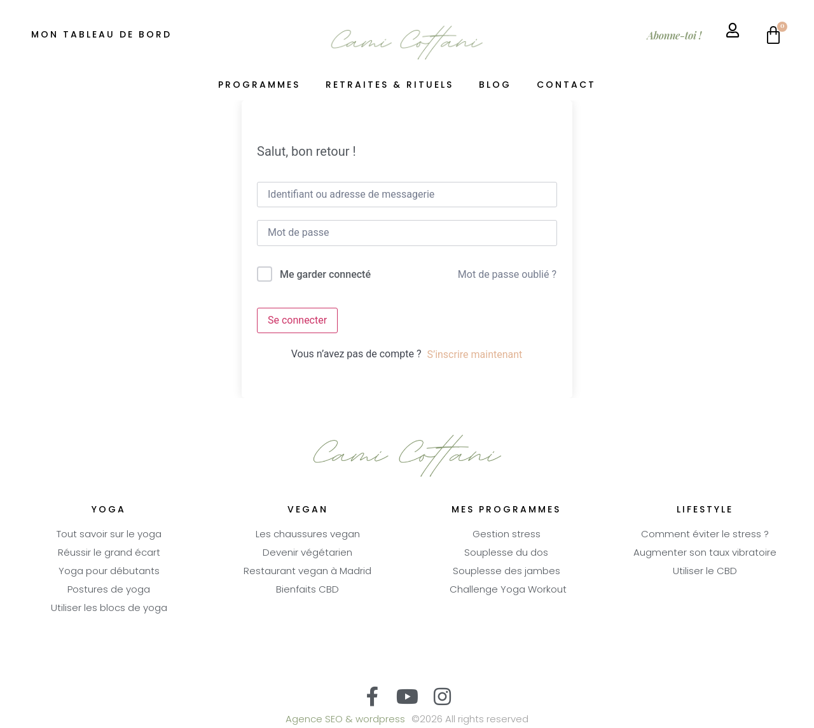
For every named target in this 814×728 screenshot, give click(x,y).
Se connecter (297, 320)
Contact (566, 85)
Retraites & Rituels (389, 85)
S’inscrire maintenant (474, 354)
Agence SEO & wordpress (345, 720)
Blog (495, 85)
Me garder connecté (325, 274)
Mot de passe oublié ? (507, 274)
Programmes (259, 85)
